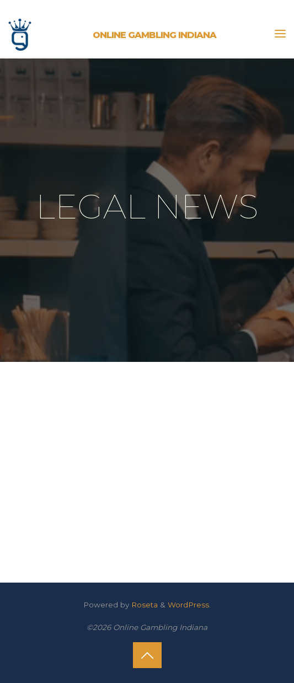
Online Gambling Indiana (154, 34)
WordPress (188, 604)
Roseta (143, 604)
